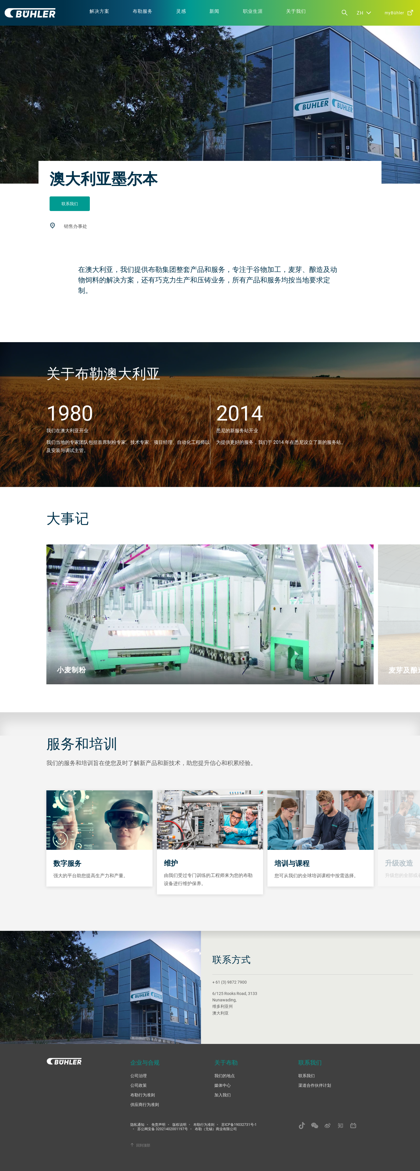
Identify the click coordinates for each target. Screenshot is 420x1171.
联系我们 (70, 203)
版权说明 (179, 1124)
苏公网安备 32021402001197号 (162, 1128)
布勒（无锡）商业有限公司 (216, 1128)
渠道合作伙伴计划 (314, 1085)
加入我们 (222, 1095)
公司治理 (138, 1075)
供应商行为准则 (144, 1104)
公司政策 (138, 1085)
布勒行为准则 (142, 1095)
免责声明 (158, 1124)
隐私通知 (137, 1124)
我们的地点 (224, 1075)
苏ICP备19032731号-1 (239, 1124)
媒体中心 (222, 1085)
